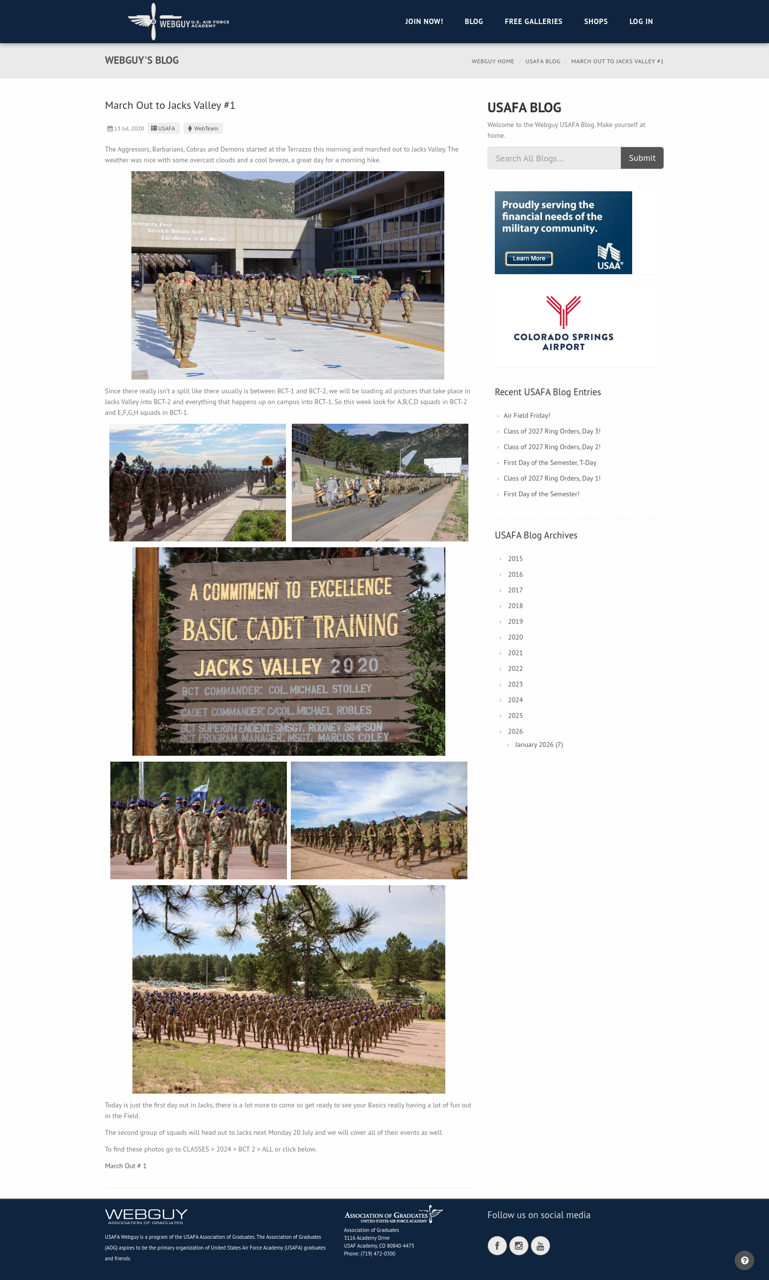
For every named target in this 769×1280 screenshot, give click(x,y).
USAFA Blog (542, 61)
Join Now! (424, 21)
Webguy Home (493, 61)
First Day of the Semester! (541, 493)
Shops (596, 21)
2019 (515, 621)
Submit (642, 157)
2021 (515, 652)
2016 (515, 574)
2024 (515, 699)
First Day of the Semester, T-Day (550, 462)
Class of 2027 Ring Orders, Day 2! (552, 446)
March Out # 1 (126, 1165)
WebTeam (202, 128)
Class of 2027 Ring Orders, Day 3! (552, 431)
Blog (474, 21)
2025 (515, 715)
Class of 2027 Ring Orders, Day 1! (552, 478)
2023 (515, 684)
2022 (515, 668)
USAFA (162, 128)
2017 (515, 590)
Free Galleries (534, 21)
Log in (641, 21)
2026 (515, 731)
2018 (515, 605)
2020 (515, 637)
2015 (515, 558)
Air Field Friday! (527, 415)
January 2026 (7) (539, 744)
